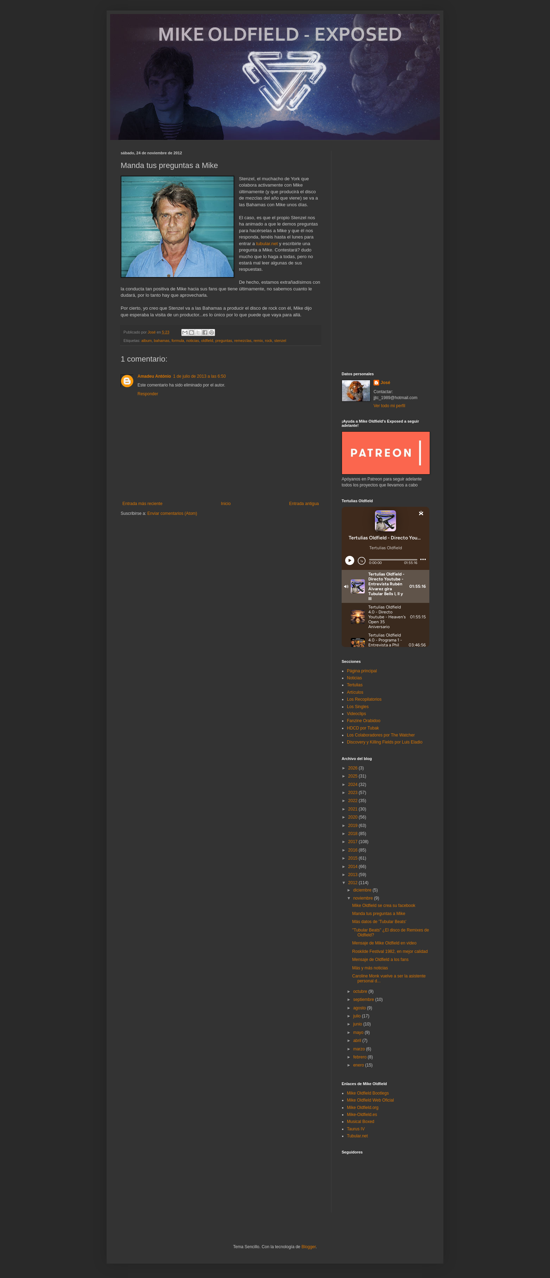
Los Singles (358, 706)
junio (358, 1024)
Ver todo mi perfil (389, 405)
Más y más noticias (370, 968)
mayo (359, 1032)
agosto (360, 1007)
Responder (148, 393)
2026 (353, 768)
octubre (360, 991)
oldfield (207, 340)
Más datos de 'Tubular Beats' (379, 921)
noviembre (363, 898)
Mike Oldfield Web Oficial (370, 1100)
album (146, 340)
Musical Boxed (360, 1121)
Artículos (355, 692)
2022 (353, 800)
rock (268, 340)
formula (178, 340)
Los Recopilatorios (364, 699)
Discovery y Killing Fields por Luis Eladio (384, 742)
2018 (353, 833)
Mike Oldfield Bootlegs (368, 1093)
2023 (353, 792)
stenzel (280, 340)
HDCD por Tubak (363, 728)
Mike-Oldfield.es (362, 1114)
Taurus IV (356, 1128)
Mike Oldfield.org (362, 1107)
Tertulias (355, 684)
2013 (353, 874)
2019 (353, 825)
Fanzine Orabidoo (363, 720)
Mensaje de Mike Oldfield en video (384, 943)
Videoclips (356, 713)
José (385, 382)
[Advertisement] (385, 256)
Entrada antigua (304, 503)
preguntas (223, 340)
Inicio (226, 503)
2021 (353, 809)
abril (357, 1040)
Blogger (308, 1246)
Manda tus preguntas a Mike (378, 913)
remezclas (242, 340)
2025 (353, 776)
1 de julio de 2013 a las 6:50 (199, 376)
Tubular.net (357, 1136)
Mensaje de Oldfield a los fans (380, 959)
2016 (353, 850)
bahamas (161, 340)
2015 (353, 858)
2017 (353, 841)
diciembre (363, 890)
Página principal (362, 670)
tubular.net (267, 243)
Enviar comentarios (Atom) (172, 513)
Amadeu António (154, 376)
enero (359, 1065)
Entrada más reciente (142, 503)
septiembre (364, 999)
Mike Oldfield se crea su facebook (383, 905)
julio (357, 1016)
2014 (353, 866)
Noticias (354, 677)
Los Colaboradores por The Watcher (381, 735)
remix (258, 340)
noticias (192, 340)
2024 (353, 784)
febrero (360, 1057)
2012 (353, 882)
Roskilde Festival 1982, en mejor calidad (390, 951)
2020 (353, 817)
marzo (359, 1049)
